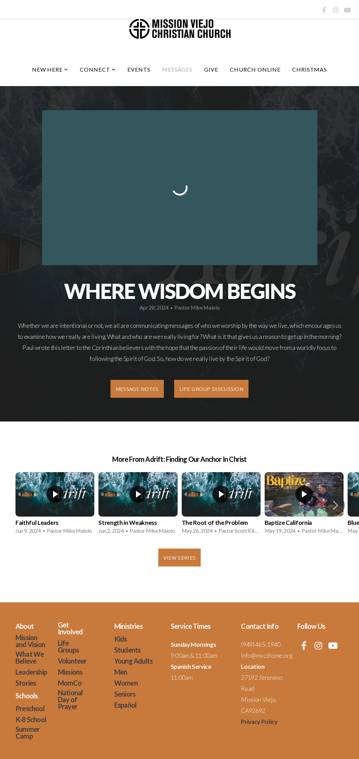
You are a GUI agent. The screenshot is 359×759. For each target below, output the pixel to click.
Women (126, 683)
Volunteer (72, 661)
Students (127, 650)
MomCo (70, 683)
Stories (25, 683)
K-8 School (30, 719)
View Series (179, 557)
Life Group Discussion (211, 388)
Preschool (29, 708)
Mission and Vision (30, 640)
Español (125, 705)
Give (211, 69)
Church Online (255, 69)
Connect (98, 69)
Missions (70, 672)
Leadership (31, 672)
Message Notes (137, 388)
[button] (335, 505)
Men (120, 672)
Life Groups (68, 646)
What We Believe (29, 657)
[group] (54, 505)
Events (138, 69)
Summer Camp (27, 732)
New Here (50, 69)
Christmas (309, 69)
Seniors (124, 694)
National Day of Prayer (70, 699)
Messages (177, 69)
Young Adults (133, 661)
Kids (120, 639)
